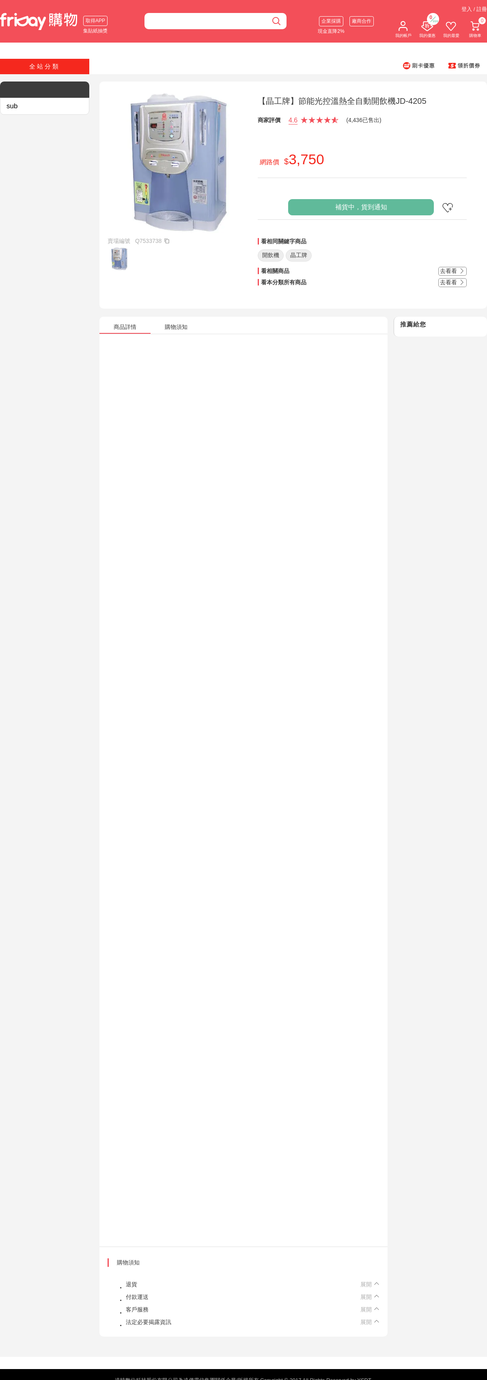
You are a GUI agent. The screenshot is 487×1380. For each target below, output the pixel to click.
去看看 (452, 271)
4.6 (293, 120)
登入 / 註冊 (474, 9)
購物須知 (128, 1262)
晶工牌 (298, 255)
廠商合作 (361, 21)
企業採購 (331, 21)
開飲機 (270, 255)
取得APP (95, 21)
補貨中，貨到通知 (361, 207)
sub (11, 106)
